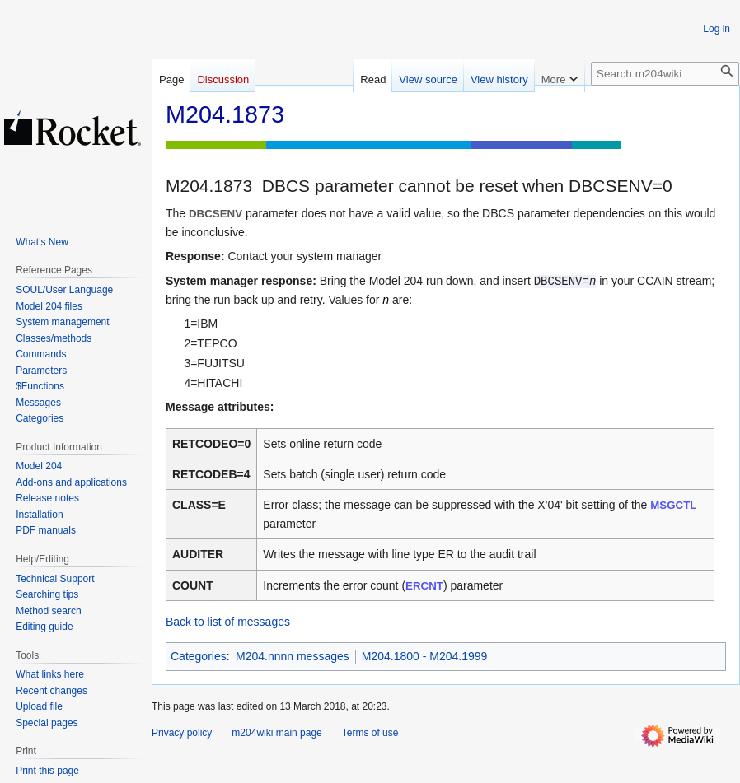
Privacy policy (182, 733)
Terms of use (370, 733)
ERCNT (424, 586)
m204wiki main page (276, 733)
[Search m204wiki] (665, 74)
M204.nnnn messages (292, 656)
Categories (199, 656)
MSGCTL (673, 505)
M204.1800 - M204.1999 (425, 656)
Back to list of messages (228, 621)
